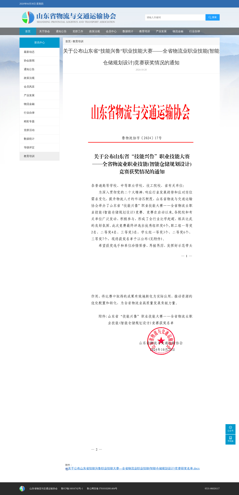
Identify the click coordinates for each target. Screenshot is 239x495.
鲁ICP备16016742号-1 (72, 488)
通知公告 (61, 31)
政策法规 (94, 31)
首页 (28, 31)
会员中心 (111, 31)
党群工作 (78, 31)
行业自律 (194, 31)
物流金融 (178, 31)
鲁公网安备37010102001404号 (101, 488)
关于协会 (44, 31)
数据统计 (128, 31)
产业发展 (161, 31)
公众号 (230, 429)
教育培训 (144, 31)
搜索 (212, 17)
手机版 (230, 439)
